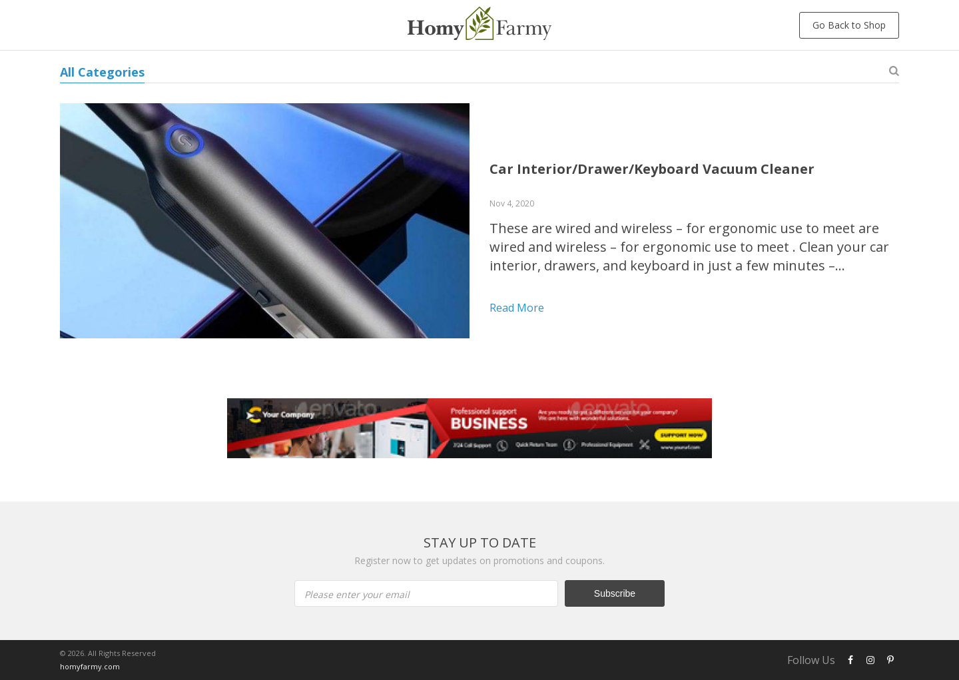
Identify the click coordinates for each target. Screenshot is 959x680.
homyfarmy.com (90, 666)
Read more (516, 307)
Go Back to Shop (849, 25)
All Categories (102, 72)
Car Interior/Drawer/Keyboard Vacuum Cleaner (651, 169)
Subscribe (614, 593)
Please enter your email (357, 594)
